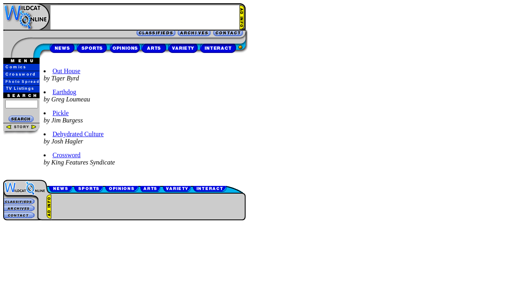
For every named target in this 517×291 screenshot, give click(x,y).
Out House (66, 70)
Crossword (66, 155)
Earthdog (64, 92)
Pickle (61, 113)
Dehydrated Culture (78, 134)
